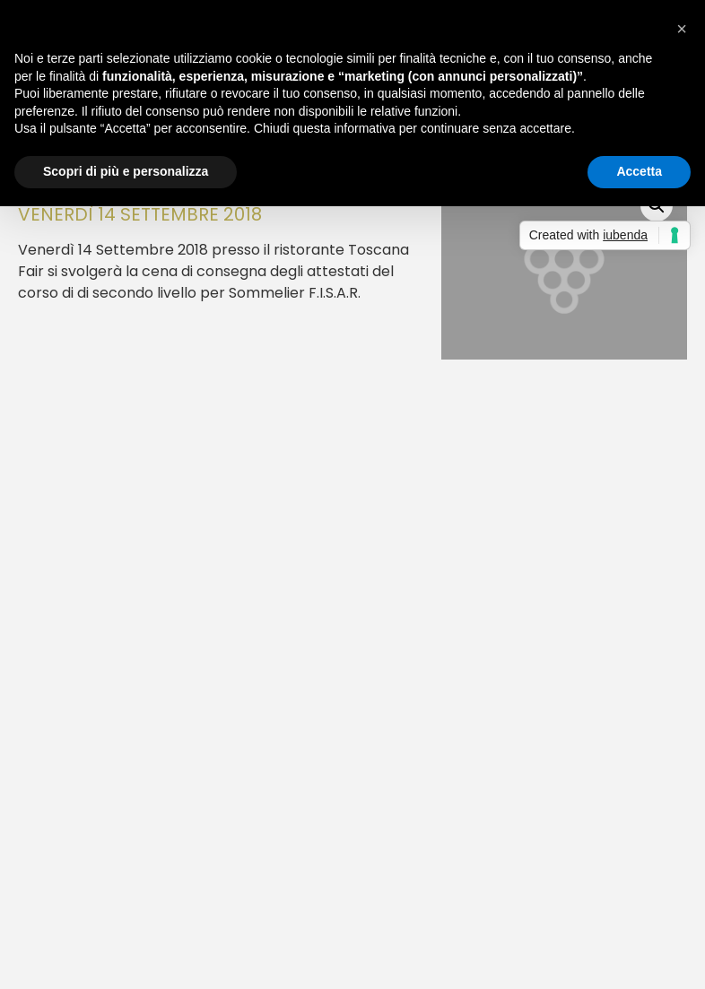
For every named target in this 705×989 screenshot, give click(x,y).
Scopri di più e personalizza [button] (125, 171)
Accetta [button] (639, 171)
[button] (681, 28)
